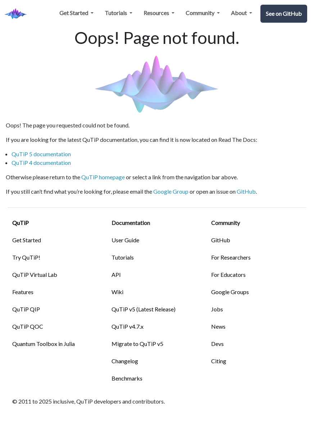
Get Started (26, 240)
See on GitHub (284, 13)
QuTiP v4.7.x (128, 326)
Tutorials (123, 257)
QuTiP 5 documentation (41, 153)
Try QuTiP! (26, 257)
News (218, 326)
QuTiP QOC (27, 326)
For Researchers (231, 257)
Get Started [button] (74, 12)
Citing (218, 360)
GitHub (246, 191)
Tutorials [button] (116, 12)
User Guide (125, 240)
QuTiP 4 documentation (41, 162)
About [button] (239, 12)
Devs (217, 343)
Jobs (217, 309)
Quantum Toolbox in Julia (43, 343)
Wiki (117, 291)
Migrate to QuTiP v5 (137, 343)
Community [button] (200, 12)
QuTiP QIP (26, 309)
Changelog (125, 360)
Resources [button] (157, 12)
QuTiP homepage (103, 177)
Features (22, 291)
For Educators (228, 274)
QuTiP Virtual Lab (34, 274)
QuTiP (20, 222)
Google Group (170, 191)
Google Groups (230, 291)
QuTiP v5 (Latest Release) (144, 309)
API (116, 274)
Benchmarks (127, 378)
